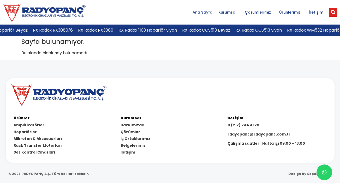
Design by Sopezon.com (310, 174)
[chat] (324, 172)
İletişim (316, 12)
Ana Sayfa (202, 12)
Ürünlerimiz (291, 12)
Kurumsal (228, 12)
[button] (333, 12)
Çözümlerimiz (259, 12)
